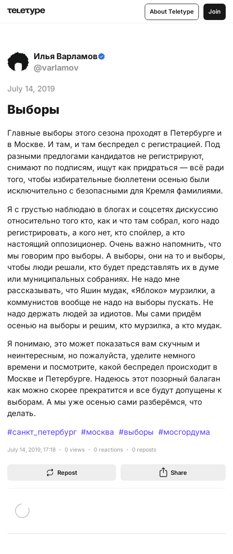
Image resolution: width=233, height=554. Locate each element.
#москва (97, 432)
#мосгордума (184, 432)
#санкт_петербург (41, 432)
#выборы (136, 432)
